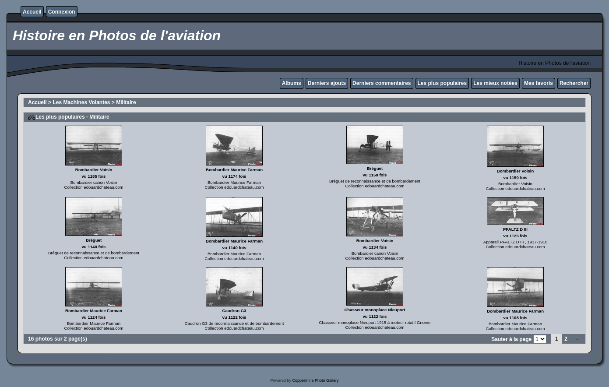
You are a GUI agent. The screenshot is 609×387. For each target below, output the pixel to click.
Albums (291, 83)
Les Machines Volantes (81, 102)
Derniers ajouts (327, 83)
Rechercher (574, 83)
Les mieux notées (495, 83)
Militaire (126, 102)
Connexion (61, 12)
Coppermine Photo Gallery (315, 380)
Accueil (32, 12)
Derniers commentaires (381, 83)
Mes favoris (538, 83)
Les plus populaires (442, 83)
